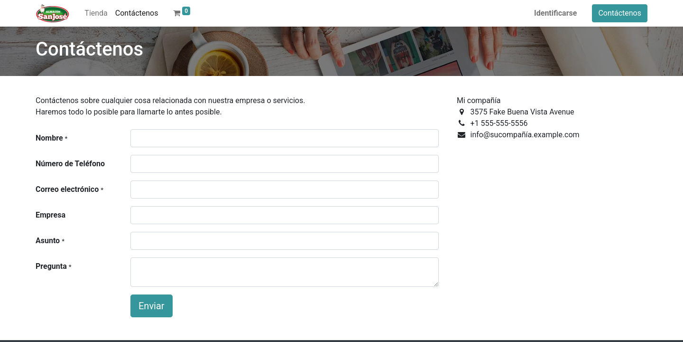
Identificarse (555, 13)
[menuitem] (96, 13)
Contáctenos (619, 13)
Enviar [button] (151, 306)
